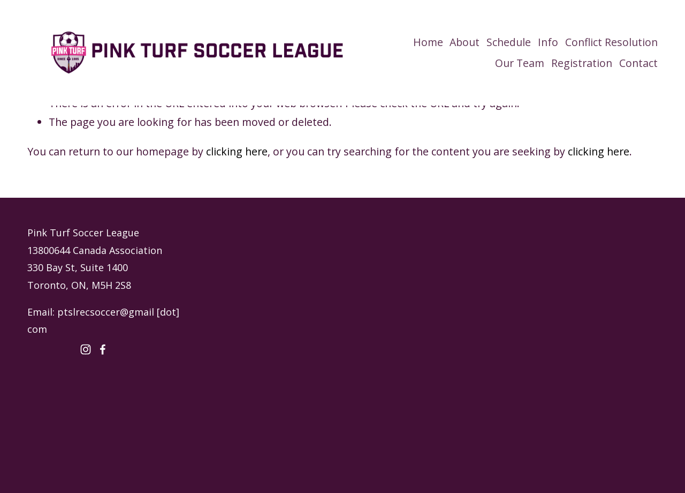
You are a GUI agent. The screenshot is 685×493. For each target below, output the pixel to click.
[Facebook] (102, 349)
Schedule (508, 42)
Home (428, 42)
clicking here (237, 151)
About (465, 42)
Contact (638, 63)
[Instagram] (85, 349)
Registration (581, 63)
